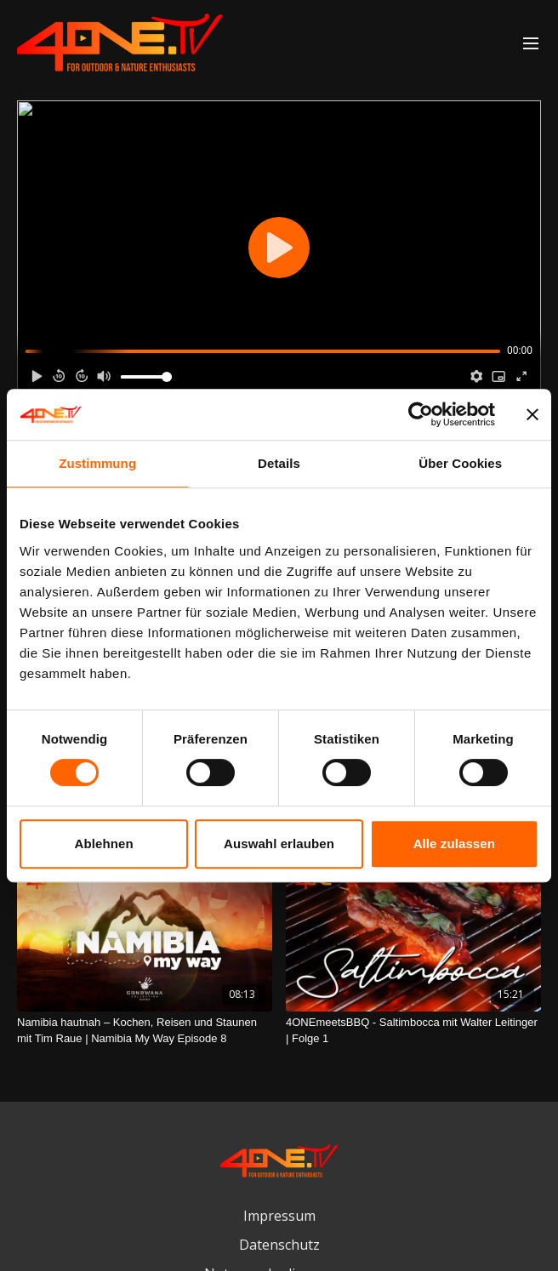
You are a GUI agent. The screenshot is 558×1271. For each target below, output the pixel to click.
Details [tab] (279, 463)
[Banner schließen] (532, 414)
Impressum (279, 1215)
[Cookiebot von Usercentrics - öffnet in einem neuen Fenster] (420, 414)
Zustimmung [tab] (97, 463)
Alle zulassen (454, 843)
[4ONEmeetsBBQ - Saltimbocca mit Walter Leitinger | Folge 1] (413, 1030)
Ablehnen (104, 843)
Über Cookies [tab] (460, 463)
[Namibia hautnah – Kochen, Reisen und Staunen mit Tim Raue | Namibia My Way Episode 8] (144, 1030)
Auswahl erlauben (279, 843)
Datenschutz (279, 1244)
